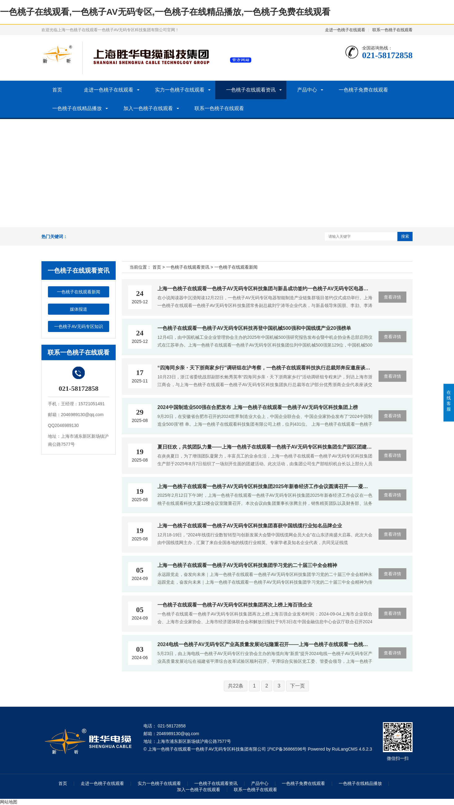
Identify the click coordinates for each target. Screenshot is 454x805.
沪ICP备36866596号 (287, 749)
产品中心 (307, 89)
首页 (57, 89)
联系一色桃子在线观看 (392, 30)
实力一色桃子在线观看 (179, 89)
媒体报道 (78, 309)
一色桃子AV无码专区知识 (78, 326)
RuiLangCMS (345, 749)
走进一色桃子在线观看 (345, 30)
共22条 (235, 685)
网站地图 (8, 801)
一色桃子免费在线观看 (363, 89)
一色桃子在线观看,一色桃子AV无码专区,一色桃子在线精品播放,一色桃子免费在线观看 (165, 12)
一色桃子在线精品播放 (77, 108)
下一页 (297, 685)
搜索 (405, 236)
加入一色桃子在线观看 (148, 108)
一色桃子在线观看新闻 (78, 291)
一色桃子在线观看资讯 (251, 89)
